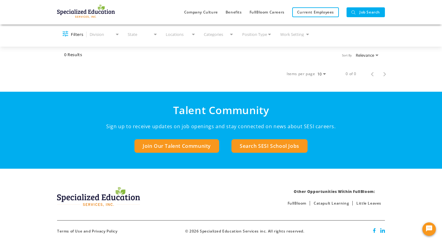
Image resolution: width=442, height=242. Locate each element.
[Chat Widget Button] (429, 229)
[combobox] (105, 34)
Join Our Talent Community (177, 146)
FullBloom (297, 203)
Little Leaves (368, 203)
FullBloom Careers (267, 12)
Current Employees (315, 12)
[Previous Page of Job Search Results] (372, 74)
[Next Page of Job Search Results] (384, 74)
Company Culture (201, 12)
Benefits (234, 12)
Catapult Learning (331, 203)
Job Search (365, 12)
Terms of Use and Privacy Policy (87, 231)
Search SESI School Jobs (269, 146)
